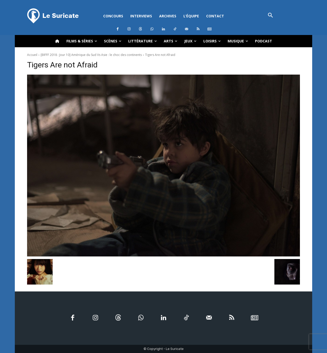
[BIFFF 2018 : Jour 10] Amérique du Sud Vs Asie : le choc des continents (91, 55)
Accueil (32, 55)
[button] (270, 15)
